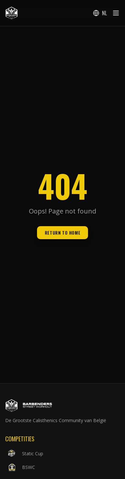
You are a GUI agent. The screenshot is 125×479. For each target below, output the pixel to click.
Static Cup (24, 453)
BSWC (20, 467)
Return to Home (63, 232)
